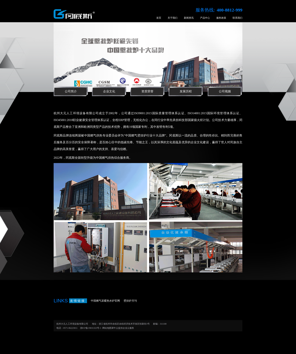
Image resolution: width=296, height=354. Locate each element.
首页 (158, 17)
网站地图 (106, 328)
